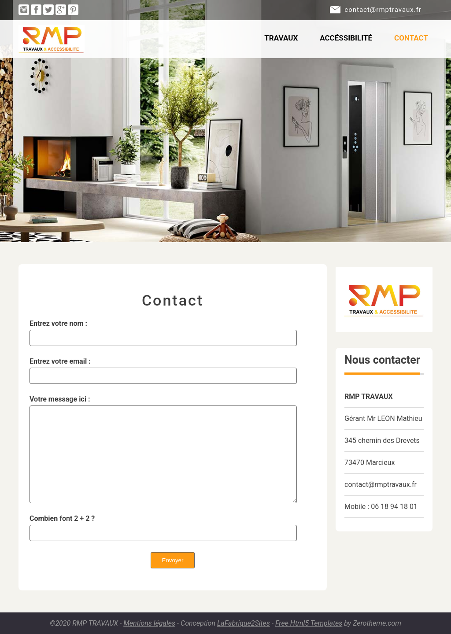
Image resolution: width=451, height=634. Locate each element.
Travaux (281, 37)
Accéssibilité (346, 37)
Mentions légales (149, 623)
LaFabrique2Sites (243, 623)
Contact (411, 37)
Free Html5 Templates (308, 623)
